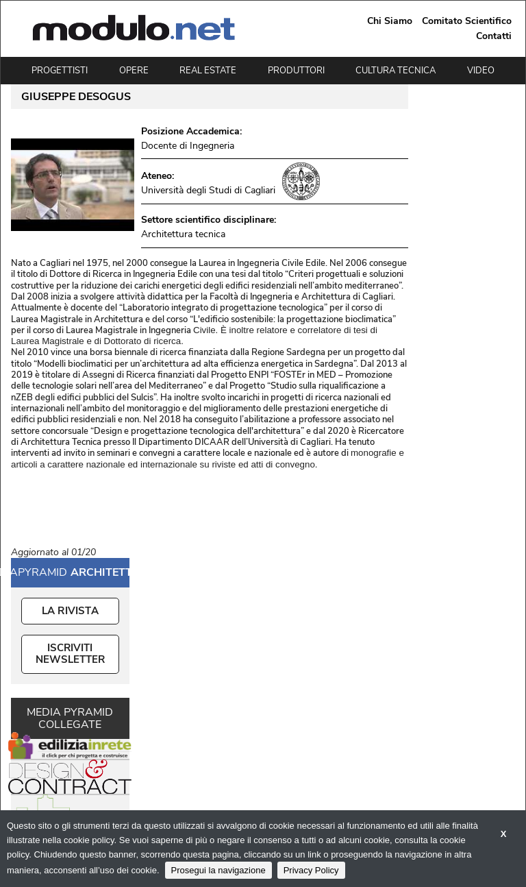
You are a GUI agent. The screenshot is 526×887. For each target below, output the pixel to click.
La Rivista (70, 611)
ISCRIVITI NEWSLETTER (70, 653)
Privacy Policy (311, 870)
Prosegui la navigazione (218, 870)
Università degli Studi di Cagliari (208, 190)
